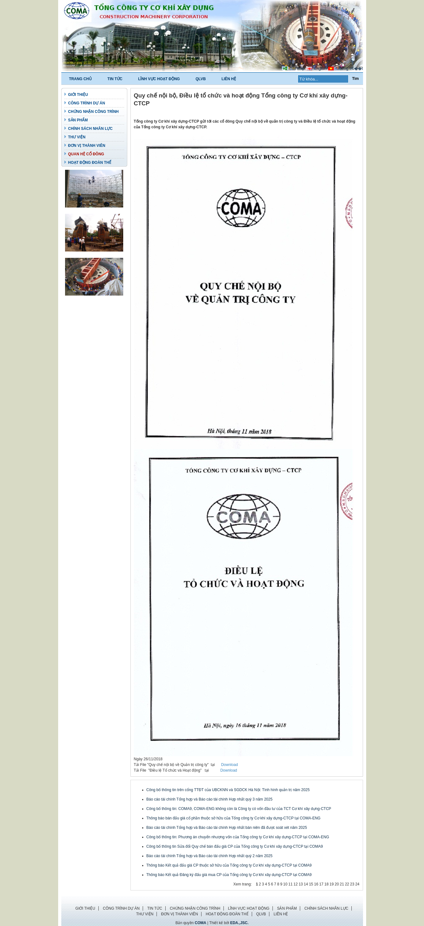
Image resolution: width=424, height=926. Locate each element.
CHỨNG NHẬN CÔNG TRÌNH (93, 111)
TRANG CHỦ (80, 79)
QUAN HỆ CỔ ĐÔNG (86, 154)
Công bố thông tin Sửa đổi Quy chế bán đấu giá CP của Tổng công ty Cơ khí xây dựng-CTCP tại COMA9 (234, 846)
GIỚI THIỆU (78, 94)
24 (357, 884)
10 (285, 884)
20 (337, 884)
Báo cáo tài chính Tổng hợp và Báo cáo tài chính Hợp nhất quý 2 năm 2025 (209, 856)
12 (296, 884)
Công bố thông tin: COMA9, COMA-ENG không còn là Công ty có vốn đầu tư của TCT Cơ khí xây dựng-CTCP (238, 809)
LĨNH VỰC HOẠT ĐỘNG (159, 79)
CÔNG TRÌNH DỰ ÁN (86, 103)
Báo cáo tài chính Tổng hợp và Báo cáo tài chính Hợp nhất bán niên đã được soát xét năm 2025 (226, 827)
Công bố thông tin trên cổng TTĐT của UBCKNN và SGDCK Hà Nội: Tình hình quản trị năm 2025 (228, 790)
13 (301, 884)
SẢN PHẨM (78, 120)
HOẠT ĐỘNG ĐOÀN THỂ (89, 162)
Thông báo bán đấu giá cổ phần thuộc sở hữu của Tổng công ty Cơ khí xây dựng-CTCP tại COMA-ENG (233, 818)
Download (229, 764)
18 (326, 884)
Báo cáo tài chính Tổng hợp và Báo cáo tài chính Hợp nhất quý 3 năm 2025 (209, 799)
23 (352, 884)
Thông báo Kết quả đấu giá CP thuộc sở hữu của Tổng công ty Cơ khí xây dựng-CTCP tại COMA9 (229, 865)
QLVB (200, 79)
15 (311, 884)
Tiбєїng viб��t (349, 68)
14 (306, 884)
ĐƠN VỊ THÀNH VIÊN (86, 145)
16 (316, 884)
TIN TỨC (115, 79)
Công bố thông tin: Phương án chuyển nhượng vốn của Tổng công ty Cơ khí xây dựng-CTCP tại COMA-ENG (237, 837)
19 (331, 884)
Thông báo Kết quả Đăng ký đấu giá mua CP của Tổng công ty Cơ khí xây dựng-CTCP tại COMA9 (229, 875)
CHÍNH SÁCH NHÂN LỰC (90, 128)
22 (347, 884)
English (320, 68)
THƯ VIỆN (76, 137)
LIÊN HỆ (229, 79)
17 (321, 884)
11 (290, 884)
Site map (297, 68)
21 (342, 884)
